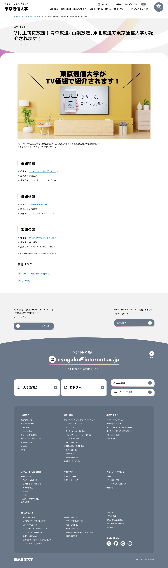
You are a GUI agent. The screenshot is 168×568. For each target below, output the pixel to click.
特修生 (25, 495)
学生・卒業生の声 (113, 480)
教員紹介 (110, 488)
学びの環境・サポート (114, 424)
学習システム (80, 9)
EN (148, 4)
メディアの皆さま (72, 528)
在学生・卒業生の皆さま (74, 521)
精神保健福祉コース (73, 457)
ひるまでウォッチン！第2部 (41, 238)
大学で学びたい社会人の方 (32, 532)
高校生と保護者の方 (30, 536)
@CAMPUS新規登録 (115, 520)
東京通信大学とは (27, 424)
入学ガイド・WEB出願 (100, 9)
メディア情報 (111, 516)
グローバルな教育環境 (29, 435)
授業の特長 (25, 427)
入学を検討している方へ (30, 517)
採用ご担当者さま (72, 525)
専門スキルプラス (72, 442)
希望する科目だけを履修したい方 (35, 528)
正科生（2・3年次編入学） (32, 484)
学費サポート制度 (70, 476)
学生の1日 (110, 476)
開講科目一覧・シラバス (72, 461)
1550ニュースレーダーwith (42, 171)
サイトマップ (111, 527)
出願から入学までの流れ (30, 499)
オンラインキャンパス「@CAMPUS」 (120, 427)
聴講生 (25, 491)
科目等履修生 (28, 488)
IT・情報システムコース (74, 424)
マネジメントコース (72, 427)
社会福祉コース (71, 454)
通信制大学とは (26, 420)
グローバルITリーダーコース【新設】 (78, 435)
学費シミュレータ (71, 480)
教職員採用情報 (71, 536)
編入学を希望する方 (30, 525)
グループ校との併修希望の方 (33, 543)
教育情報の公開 (26, 442)
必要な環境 (25, 502)
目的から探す (27, 513)
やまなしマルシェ (37, 204)
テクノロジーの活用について (31, 438)
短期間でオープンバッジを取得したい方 (37, 540)
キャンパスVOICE (140, 9)
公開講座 (24, 446)
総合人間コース (71, 450)
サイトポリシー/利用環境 (115, 523)
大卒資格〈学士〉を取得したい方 (34, 521)
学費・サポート (121, 9)
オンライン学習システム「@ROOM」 (119, 431)
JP (143, 4)
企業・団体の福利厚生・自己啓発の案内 (79, 532)
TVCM (23, 450)
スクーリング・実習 (113, 435)
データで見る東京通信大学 (116, 484)
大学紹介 (53, 9)
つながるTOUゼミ (72, 438)
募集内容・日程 (26, 476)
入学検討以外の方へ (71, 517)
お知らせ (110, 512)
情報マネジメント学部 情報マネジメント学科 (79, 420)
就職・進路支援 (112, 438)
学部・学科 (66, 9)
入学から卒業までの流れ (115, 420)
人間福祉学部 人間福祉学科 (74, 446)
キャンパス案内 (26, 431)
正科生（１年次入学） (30, 480)
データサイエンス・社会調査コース (77, 431)
